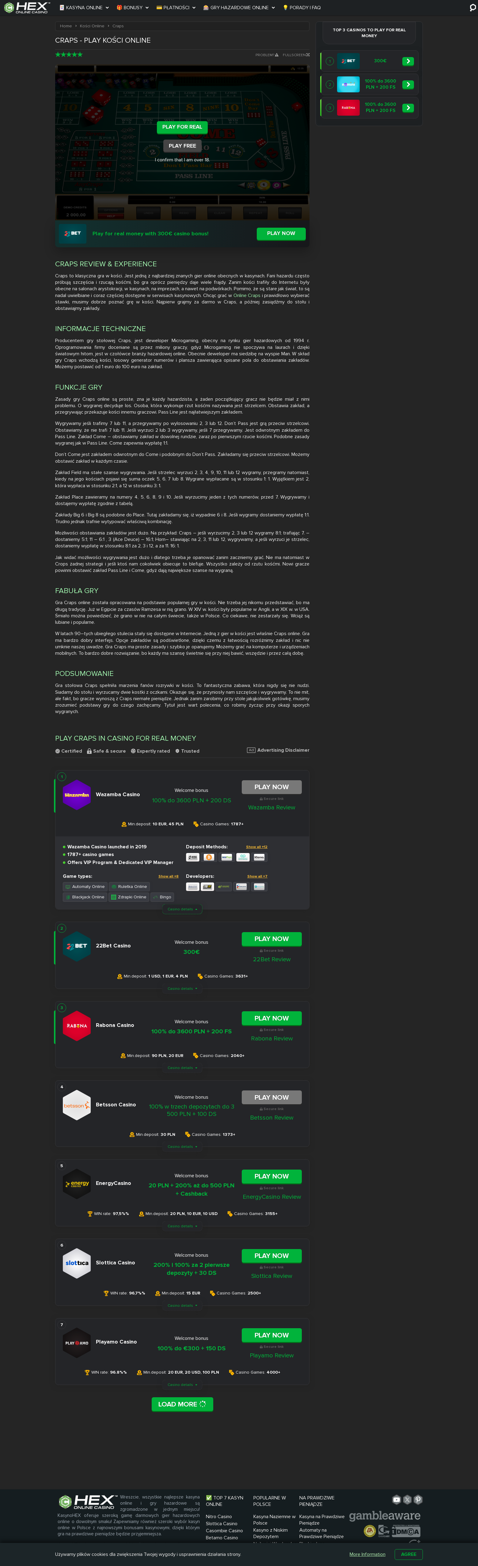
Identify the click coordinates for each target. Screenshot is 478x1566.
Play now (281, 233)
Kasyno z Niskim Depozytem (270, 1533)
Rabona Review (272, 1038)
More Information (367, 1554)
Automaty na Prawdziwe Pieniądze (321, 1533)
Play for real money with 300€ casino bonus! (150, 233)
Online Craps (247, 295)
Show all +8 (168, 876)
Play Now (272, 787)
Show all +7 (257, 876)
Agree (408, 1554)
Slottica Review (271, 1276)
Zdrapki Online (128, 897)
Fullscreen (296, 55)
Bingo (162, 897)
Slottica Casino (221, 1524)
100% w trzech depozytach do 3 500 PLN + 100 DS (191, 1110)
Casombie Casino (224, 1531)
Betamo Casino (222, 1538)
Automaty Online (85, 886)
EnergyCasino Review (272, 1197)
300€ (192, 952)
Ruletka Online (129, 886)
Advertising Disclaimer (278, 750)
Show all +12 (256, 847)
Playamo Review (272, 1355)
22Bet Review (272, 959)
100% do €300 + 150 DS (191, 1348)
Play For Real (182, 126)
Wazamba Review (271, 807)
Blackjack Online (85, 897)
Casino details (180, 909)
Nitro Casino (219, 1517)
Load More (182, 1404)
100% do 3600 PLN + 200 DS (191, 800)
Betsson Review (272, 1117)
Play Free (182, 145)
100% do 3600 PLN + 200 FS (191, 1031)
